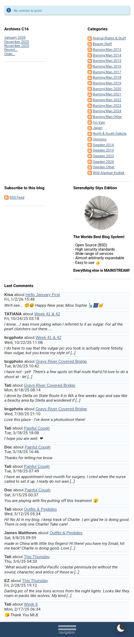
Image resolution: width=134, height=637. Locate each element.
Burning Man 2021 (107, 94)
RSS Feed (17, 197)
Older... (9, 54)
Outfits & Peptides (40, 509)
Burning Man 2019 (107, 83)
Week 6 (31, 604)
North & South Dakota (109, 133)
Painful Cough (37, 428)
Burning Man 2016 (107, 66)
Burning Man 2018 (107, 77)
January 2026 (14, 37)
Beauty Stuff (102, 44)
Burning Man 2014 (107, 55)
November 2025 (16, 45)
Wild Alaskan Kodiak (109, 173)
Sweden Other (104, 167)
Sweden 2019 (103, 150)
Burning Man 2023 (107, 105)
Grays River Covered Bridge (61, 361)
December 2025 (16, 42)
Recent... (11, 49)
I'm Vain (99, 122)
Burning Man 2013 (107, 49)
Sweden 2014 (103, 145)
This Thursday (37, 557)
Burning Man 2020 (107, 89)
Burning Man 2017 (107, 72)
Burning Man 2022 (107, 100)
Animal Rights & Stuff (109, 38)
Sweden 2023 (103, 156)
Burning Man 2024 (107, 111)
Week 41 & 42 (47, 314)
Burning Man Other (107, 117)
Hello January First (43, 294)
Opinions (99, 139)
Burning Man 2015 (107, 60)
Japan (98, 128)
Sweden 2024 (103, 162)
